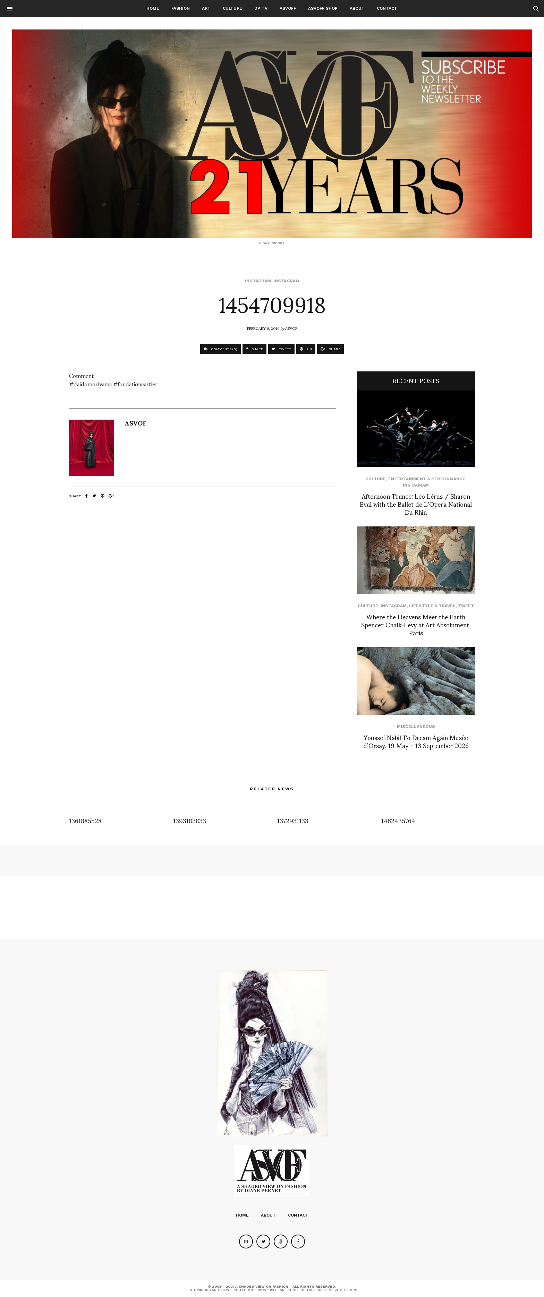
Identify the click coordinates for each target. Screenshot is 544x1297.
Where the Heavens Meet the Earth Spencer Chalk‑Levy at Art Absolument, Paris (415, 624)
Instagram (258, 280)
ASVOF (291, 328)
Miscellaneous (416, 726)
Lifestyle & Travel (432, 605)
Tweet (466, 605)
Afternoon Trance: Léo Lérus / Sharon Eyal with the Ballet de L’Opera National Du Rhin (416, 504)
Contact (387, 8)
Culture (232, 8)
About (357, 8)
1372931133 (292, 820)
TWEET (281, 349)
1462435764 (398, 820)
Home (152, 8)
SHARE (254, 349)
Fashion (180, 8)
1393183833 (189, 820)
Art (206, 8)
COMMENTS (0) (220, 349)
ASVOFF (288, 8)
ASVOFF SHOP (323, 8)
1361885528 (85, 820)
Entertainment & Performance (426, 478)
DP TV (260, 8)
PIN (306, 349)
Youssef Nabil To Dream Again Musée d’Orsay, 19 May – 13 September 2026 (416, 741)
